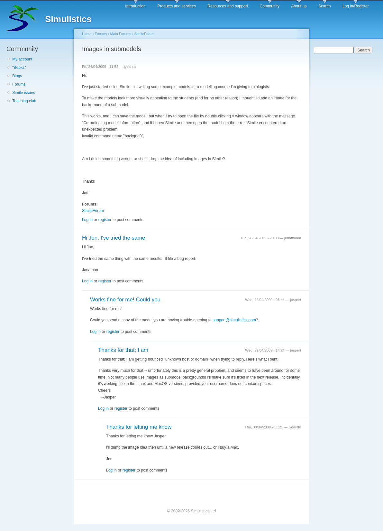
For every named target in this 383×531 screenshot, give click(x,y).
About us (298, 6)
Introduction (135, 6)
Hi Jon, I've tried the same (113, 238)
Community (269, 6)
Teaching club (24, 101)
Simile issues (23, 92)
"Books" (19, 67)
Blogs (17, 76)
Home (87, 34)
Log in (87, 219)
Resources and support (227, 6)
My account (22, 59)
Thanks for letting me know (138, 427)
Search (324, 6)
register (105, 219)
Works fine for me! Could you (125, 300)
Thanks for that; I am (123, 350)
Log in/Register (355, 6)
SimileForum (144, 34)
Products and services (176, 6)
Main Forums (120, 34)
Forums (18, 84)
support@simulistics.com (234, 320)
